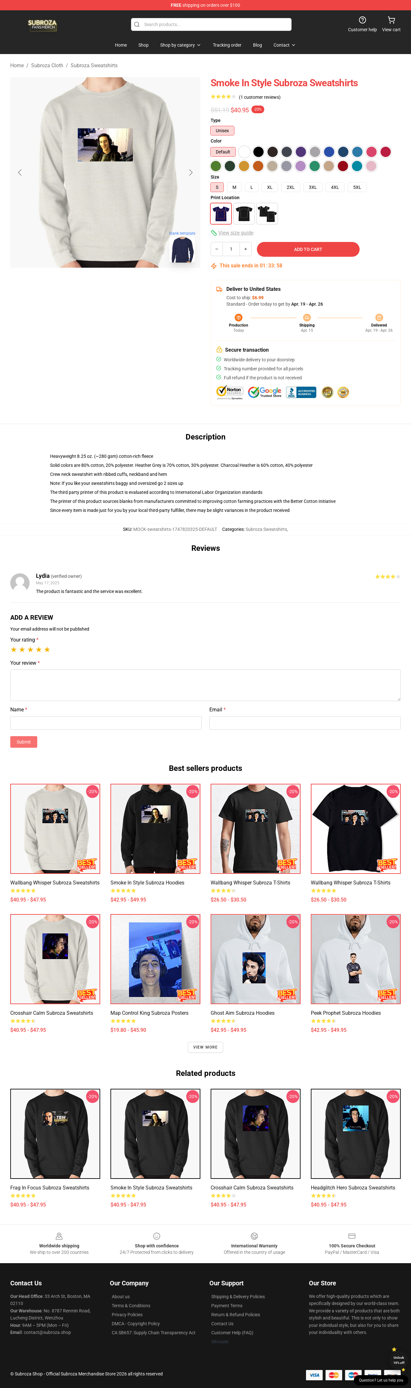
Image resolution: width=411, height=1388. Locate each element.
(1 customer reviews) (260, 97)
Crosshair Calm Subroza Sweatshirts (51, 1013)
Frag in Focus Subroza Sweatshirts (49, 1188)
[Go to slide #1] (88, 281)
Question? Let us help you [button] (381, 1380)
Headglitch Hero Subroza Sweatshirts (353, 1188)
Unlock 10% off (399, 1360)
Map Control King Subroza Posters (149, 1013)
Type (216, 120)
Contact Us (222, 1323)
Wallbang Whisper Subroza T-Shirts (250, 883)
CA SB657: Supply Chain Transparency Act (154, 1332)
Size (215, 177)
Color (216, 140)
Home (17, 65)
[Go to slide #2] (122, 281)
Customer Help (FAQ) (232, 1332)
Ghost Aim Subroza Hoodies (243, 1013)
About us (121, 1296)
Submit (24, 742)
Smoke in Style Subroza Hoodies (147, 883)
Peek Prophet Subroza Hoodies (346, 1013)
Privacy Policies (127, 1314)
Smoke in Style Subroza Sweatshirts (151, 1188)
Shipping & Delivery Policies (238, 1296)
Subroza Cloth (47, 65)
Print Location (225, 197)
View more (205, 1047)
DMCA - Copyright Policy (136, 1323)
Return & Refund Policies (235, 1314)
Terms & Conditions (131, 1305)
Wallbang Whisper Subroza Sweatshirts (55, 883)
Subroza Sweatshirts (94, 65)
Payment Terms (226, 1305)
